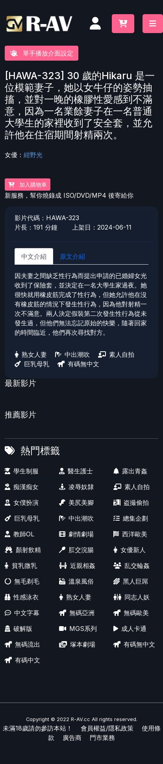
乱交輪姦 (131, 565)
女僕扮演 (22, 502)
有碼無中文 (78, 364)
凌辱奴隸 (76, 487)
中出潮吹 (72, 354)
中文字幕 (22, 613)
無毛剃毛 (22, 581)
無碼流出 (22, 644)
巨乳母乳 (32, 364)
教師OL (19, 534)
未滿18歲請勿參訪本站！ (37, 728)
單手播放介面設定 (41, 53)
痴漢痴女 (22, 487)
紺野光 (33, 155)
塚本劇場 (77, 644)
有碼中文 (22, 660)
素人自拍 (116, 354)
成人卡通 (129, 628)
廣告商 (72, 738)
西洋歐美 (130, 534)
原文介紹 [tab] (72, 256)
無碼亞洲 (76, 613)
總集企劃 (130, 518)
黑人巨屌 (130, 581)
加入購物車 (27, 184)
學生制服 (22, 471)
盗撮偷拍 (131, 502)
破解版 (18, 628)
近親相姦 (77, 565)
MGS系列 (78, 628)
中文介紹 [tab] (33, 256)
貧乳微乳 (21, 565)
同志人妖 (131, 597)
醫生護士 (76, 471)
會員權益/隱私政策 (107, 728)
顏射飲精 (23, 550)
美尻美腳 (76, 502)
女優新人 (129, 550)
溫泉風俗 (76, 581)
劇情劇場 (76, 534)
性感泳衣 (22, 597)
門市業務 (102, 738)
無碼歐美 (131, 613)
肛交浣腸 (76, 550)
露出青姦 (130, 471)
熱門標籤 (40, 450)
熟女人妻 (31, 354)
